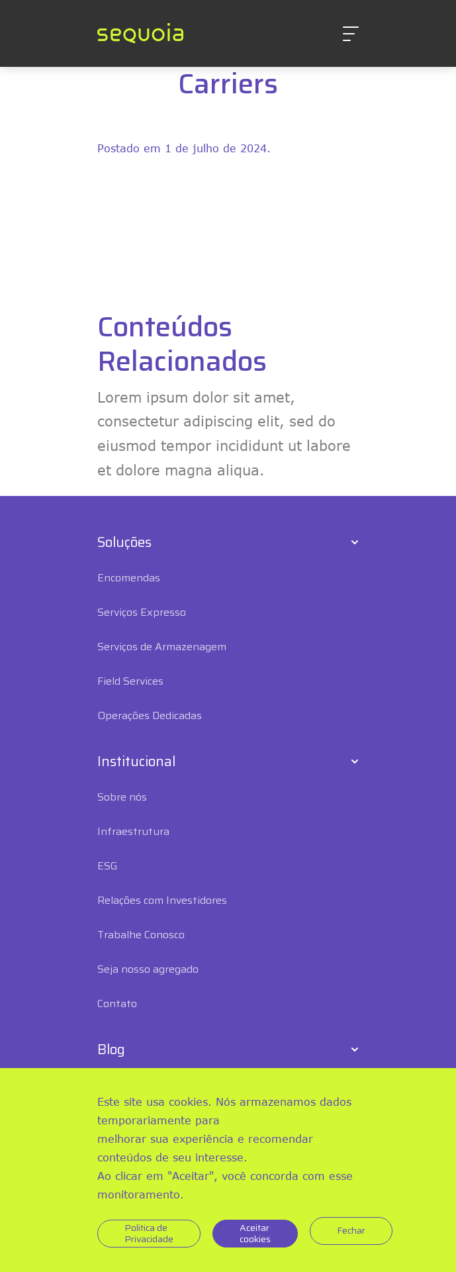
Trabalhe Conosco (141, 934)
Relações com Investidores (162, 900)
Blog (111, 1049)
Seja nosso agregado (148, 969)
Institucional (136, 761)
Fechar (351, 1230)
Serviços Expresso (141, 612)
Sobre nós (122, 797)
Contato (117, 1003)
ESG (107, 865)
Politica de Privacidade (148, 1233)
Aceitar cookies (255, 1233)
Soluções (124, 542)
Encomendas (128, 577)
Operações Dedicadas (149, 715)
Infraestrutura (133, 831)
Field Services (130, 681)
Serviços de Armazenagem (161, 646)
